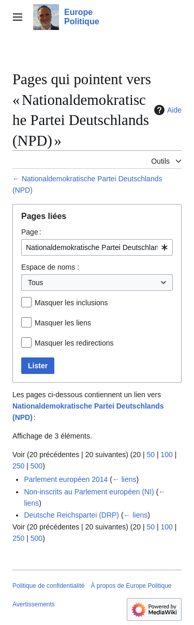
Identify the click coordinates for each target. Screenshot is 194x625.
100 (166, 454)
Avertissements (33, 604)
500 (36, 466)
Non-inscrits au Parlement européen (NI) (89, 492)
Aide (167, 110)
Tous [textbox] (35, 282)
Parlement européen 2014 (66, 479)
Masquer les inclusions (71, 303)
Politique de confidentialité (48, 585)
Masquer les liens (63, 323)
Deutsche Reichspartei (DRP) (71, 515)
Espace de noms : (50, 267)
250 (18, 466)
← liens (124, 479)
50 (150, 454)
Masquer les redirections (74, 343)
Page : (31, 232)
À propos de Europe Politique (131, 585)
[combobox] (97, 247)
